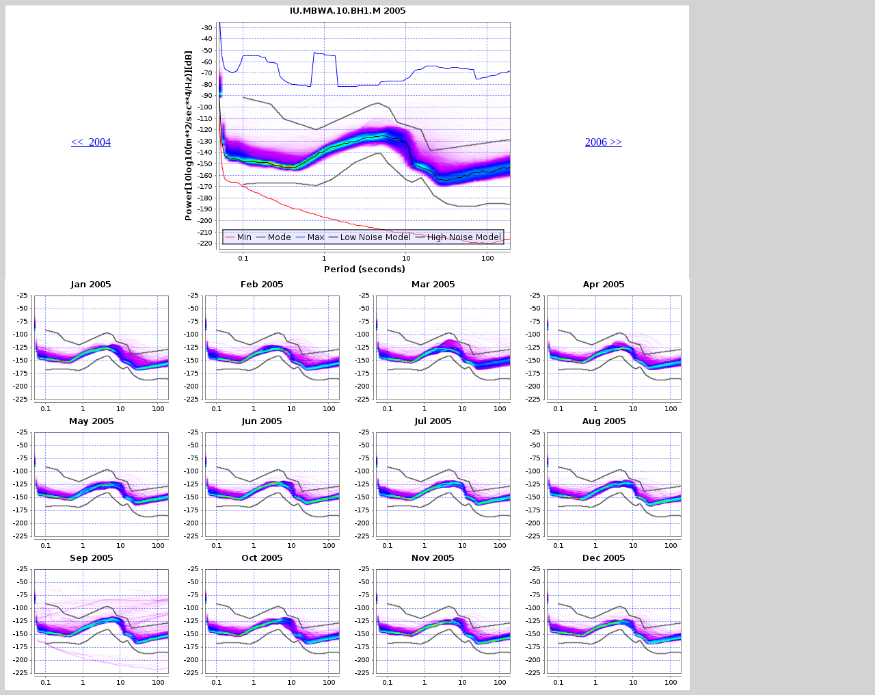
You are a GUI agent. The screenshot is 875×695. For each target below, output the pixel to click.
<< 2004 (91, 142)
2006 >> (603, 142)
